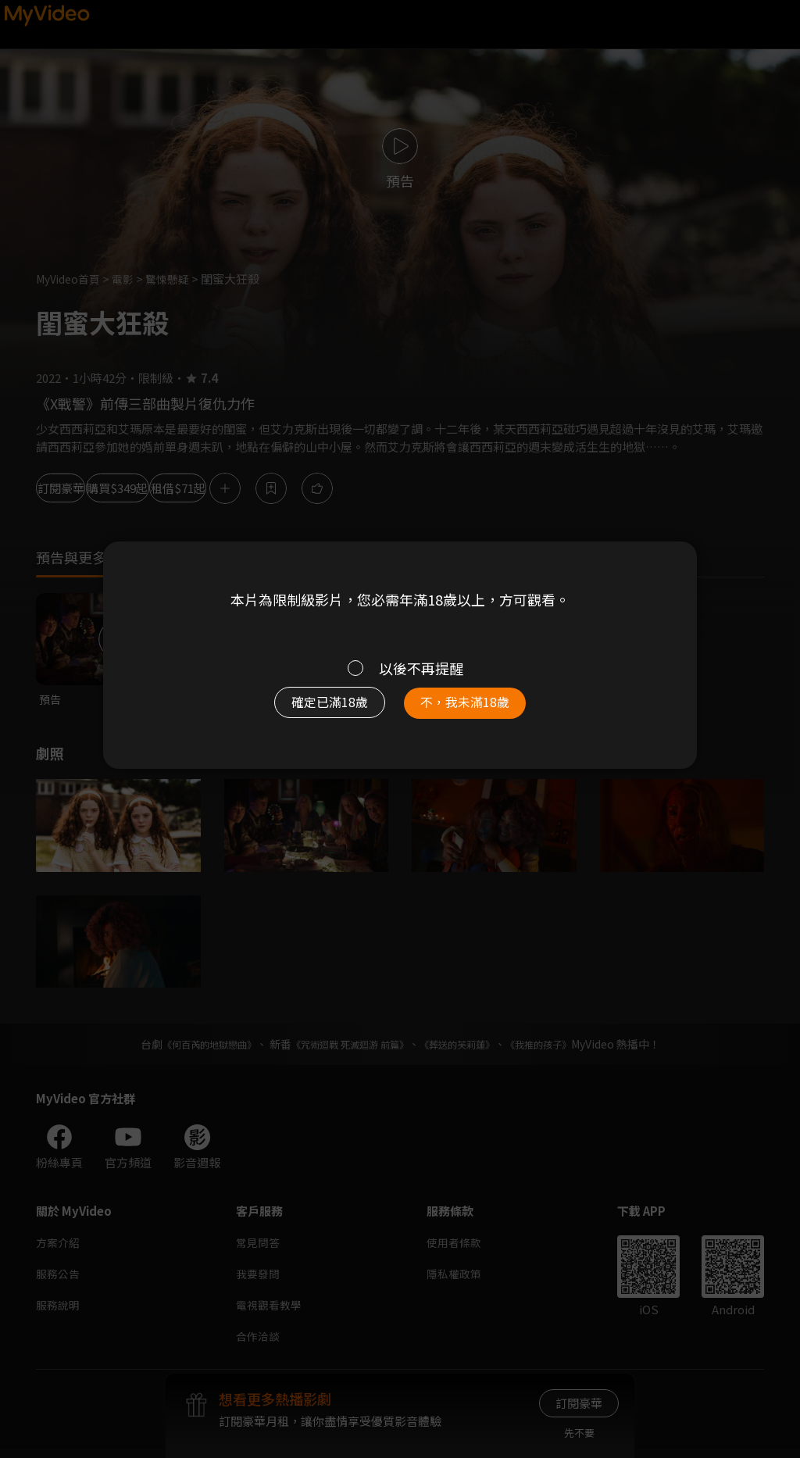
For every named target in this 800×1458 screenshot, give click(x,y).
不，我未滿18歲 (477, 709)
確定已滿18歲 (318, 709)
